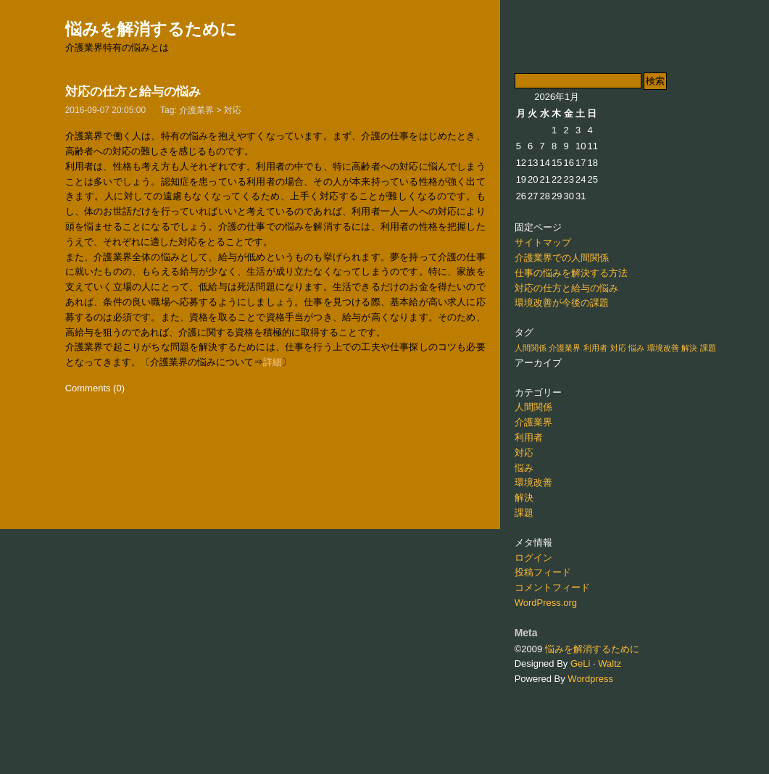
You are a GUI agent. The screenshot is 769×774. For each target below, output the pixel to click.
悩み (524, 467)
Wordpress (590, 678)
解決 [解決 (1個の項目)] (689, 348)
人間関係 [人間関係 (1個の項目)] (530, 348)
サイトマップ (543, 242)
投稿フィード (543, 572)
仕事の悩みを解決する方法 (571, 272)
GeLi (580, 663)
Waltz (609, 663)
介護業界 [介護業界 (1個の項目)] (565, 348)
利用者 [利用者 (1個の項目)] (595, 348)
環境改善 (533, 482)
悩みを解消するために (151, 29)
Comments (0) (95, 388)
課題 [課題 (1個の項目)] (708, 348)
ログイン (533, 557)
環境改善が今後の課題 (562, 302)
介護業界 (196, 110)
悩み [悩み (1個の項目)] (636, 348)
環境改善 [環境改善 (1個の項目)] (663, 348)
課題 (524, 512)
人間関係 (533, 406)
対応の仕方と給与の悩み (133, 92)
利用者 (529, 437)
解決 (524, 497)
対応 (232, 110)
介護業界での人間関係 (562, 257)
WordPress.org (546, 602)
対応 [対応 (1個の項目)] (618, 348)
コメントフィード (552, 587)
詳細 (272, 362)
